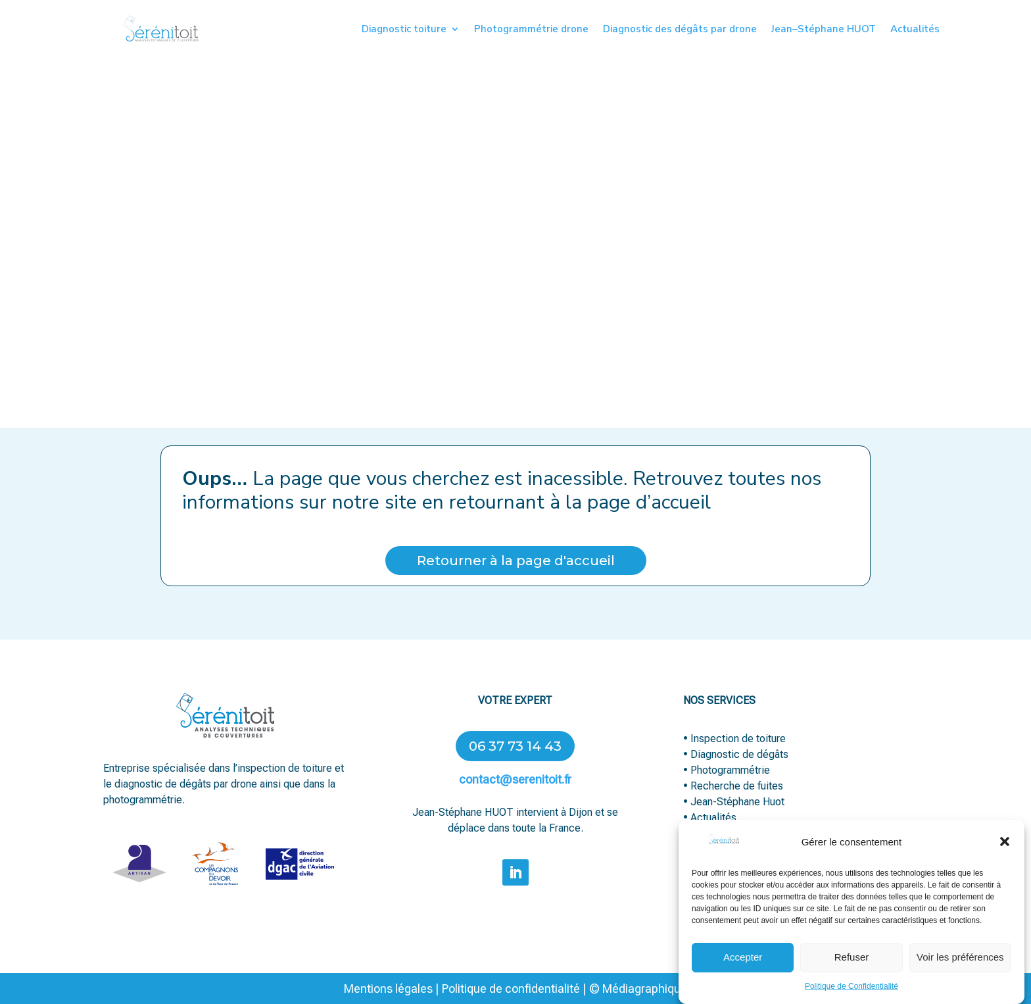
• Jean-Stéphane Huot (733, 801)
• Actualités (709, 817)
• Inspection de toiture (734, 738)
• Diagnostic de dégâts (735, 754)
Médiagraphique (643, 988)
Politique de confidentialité (511, 988)
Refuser (851, 968)
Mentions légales (388, 988)
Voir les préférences (960, 968)
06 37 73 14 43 (515, 746)
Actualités (915, 30)
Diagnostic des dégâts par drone (680, 30)
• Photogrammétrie (726, 770)
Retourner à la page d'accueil (516, 560)
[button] (1004, 854)
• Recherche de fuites (734, 786)
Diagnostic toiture (404, 30)
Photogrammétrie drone (531, 30)
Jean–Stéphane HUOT (823, 30)
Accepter (742, 968)
